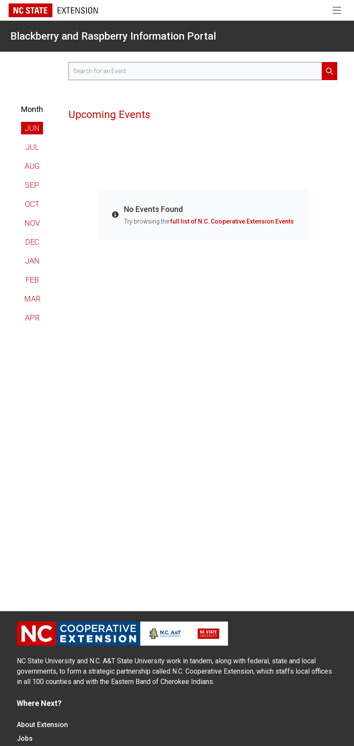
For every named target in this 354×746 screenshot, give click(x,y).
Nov (32, 222)
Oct (32, 203)
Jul (32, 147)
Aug (32, 166)
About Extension (42, 725)
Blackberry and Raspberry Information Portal (113, 36)
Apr (32, 317)
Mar (32, 298)
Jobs (25, 738)
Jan (32, 260)
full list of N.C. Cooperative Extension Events (232, 221)
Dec (32, 241)
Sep (32, 185)
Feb (32, 279)
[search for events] (202, 71)
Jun (32, 128)
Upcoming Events (109, 115)
